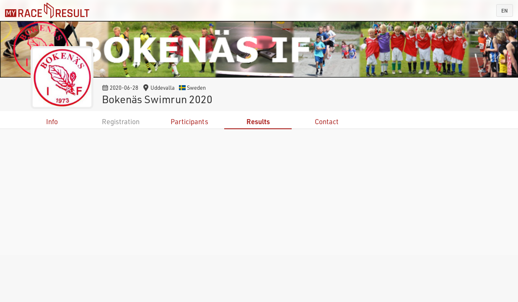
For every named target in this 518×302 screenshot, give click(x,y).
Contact (327, 121)
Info (52, 121)
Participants (189, 121)
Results (258, 121)
